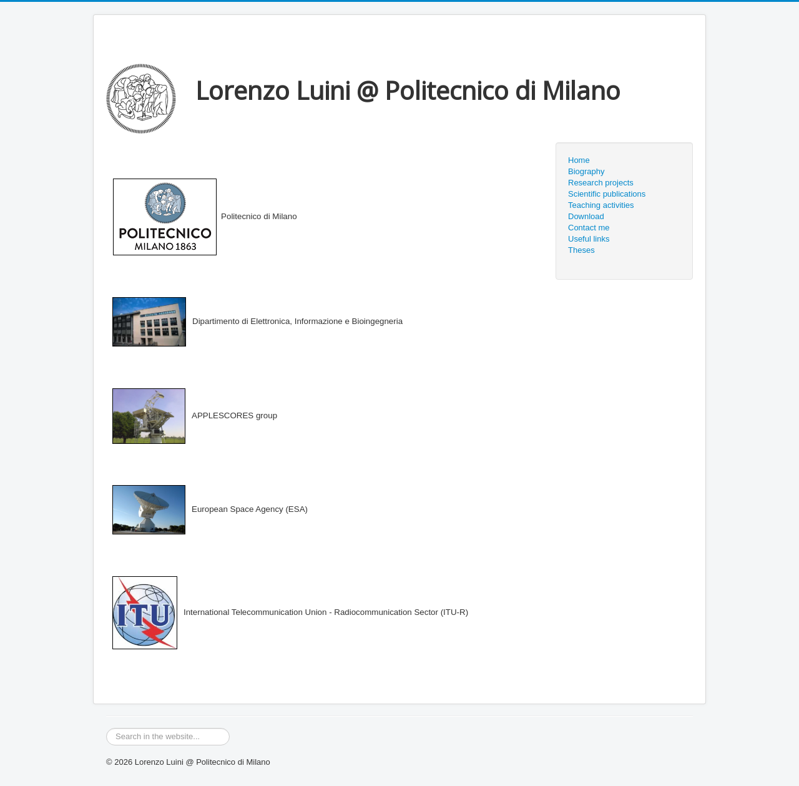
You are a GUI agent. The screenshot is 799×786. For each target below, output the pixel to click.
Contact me (588, 227)
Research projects (601, 182)
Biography (586, 171)
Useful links (588, 238)
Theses (581, 250)
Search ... (106, 728)
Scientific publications (606, 194)
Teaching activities (601, 205)
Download (586, 216)
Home (579, 160)
